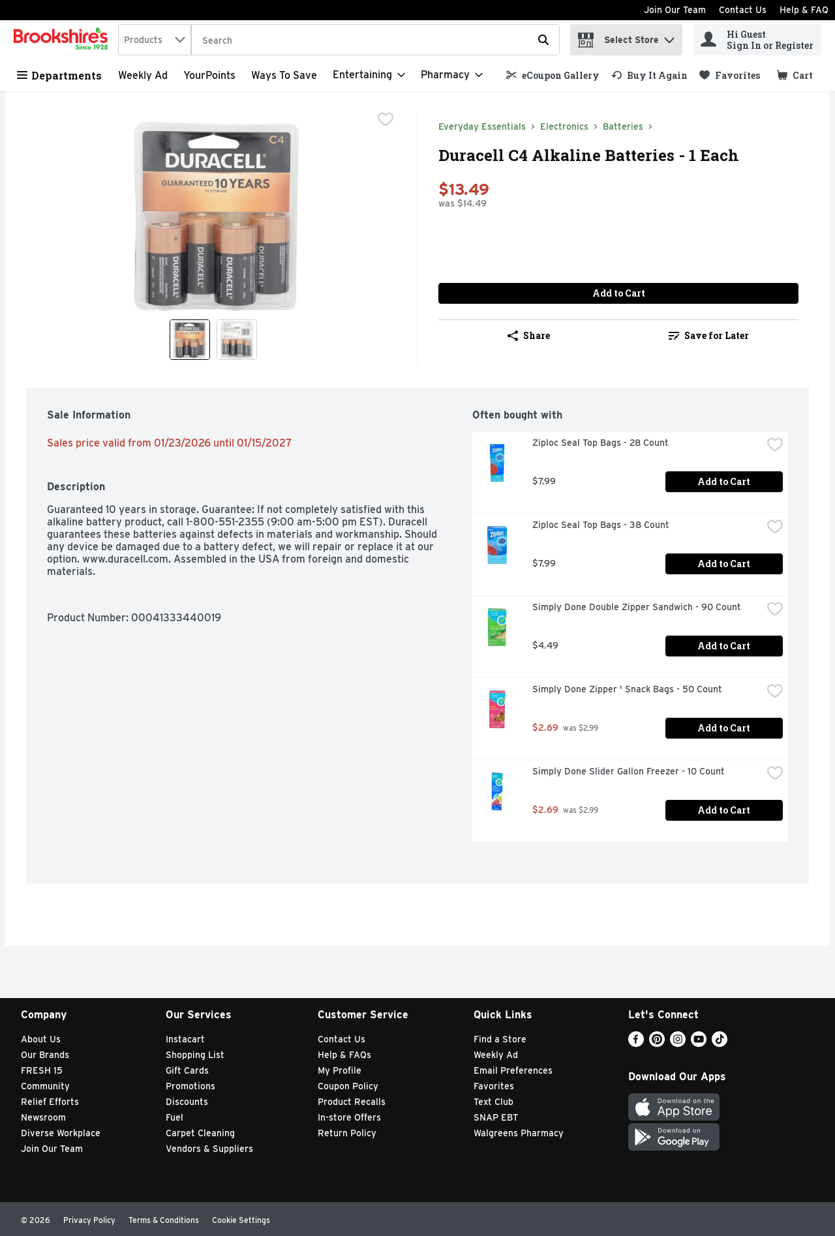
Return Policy (347, 1133)
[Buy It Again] (649, 75)
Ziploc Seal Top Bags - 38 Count (600, 525)
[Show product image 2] (237, 339)
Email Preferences (513, 1070)
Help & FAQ (804, 10)
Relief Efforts (50, 1101)
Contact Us (743, 10)
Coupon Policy (348, 1086)
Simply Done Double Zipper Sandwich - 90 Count (636, 607)
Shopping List (195, 1055)
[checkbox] (385, 120)
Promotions (190, 1086)
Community (45, 1086)
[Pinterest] (657, 1043)
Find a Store (500, 1039)
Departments (59, 75)
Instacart (185, 1039)
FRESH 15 (42, 1070)
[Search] (375, 40)
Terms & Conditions (164, 1220)
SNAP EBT (496, 1117)
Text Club (493, 1101)
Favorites (494, 1086)
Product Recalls (352, 1101)
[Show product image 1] (190, 339)
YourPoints (209, 75)
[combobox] (154, 39)
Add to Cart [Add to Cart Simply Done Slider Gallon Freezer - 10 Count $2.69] (723, 810)
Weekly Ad (143, 75)
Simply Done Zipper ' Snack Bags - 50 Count (627, 689)
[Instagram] (678, 1043)
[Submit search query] (543, 39)
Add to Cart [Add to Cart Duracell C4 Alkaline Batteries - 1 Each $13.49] (618, 293)
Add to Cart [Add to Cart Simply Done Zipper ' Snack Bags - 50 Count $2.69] (723, 728)
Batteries (623, 126)
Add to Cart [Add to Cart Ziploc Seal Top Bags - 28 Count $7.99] (723, 481)
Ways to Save (284, 75)
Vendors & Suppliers (209, 1148)
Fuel (174, 1117)
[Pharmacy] (452, 75)
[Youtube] (698, 1043)
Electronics (564, 126)
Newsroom (43, 1117)
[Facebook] (636, 1043)
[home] (63, 39)
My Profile (339, 1070)
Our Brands (45, 1055)
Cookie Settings (241, 1220)
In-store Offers (349, 1117)
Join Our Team (675, 10)
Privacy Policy (89, 1220)
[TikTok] (719, 1043)
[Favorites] (729, 75)
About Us (41, 1039)
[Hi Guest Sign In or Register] (757, 39)
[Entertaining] (369, 75)
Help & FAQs (344, 1055)
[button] (669, 36)
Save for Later (709, 335)
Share (529, 335)
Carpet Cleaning (200, 1133)
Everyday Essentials (482, 126)
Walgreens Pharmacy (519, 1133)
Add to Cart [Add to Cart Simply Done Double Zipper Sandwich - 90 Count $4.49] (723, 646)
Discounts (187, 1101)
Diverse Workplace (60, 1133)
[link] (552, 75)
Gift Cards (187, 1070)
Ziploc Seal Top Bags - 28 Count (600, 442)
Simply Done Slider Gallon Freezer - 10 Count (628, 771)
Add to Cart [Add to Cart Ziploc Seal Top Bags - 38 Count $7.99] (723, 563)
